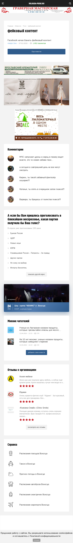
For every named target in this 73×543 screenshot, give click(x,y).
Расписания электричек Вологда (34, 494)
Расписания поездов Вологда (33, 453)
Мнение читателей (18, 321)
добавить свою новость (36, 352)
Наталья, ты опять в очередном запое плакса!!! (41, 189)
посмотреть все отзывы (36, 427)
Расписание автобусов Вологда (34, 484)
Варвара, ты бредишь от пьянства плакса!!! (40, 199)
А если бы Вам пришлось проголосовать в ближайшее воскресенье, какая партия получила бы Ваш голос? (34, 219)
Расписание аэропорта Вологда (34, 505)
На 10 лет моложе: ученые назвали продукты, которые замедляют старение (41, 340)
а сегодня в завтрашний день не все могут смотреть (39, 168)
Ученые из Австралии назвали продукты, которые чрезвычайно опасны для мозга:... (40, 329)
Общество (12, 43)
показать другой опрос (36, 274)
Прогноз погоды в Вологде (32, 474)
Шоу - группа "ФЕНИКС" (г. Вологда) (29, 306)
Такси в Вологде (27, 463)
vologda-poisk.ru (36, 3)
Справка (12, 444)
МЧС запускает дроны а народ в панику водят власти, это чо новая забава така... (41, 158)
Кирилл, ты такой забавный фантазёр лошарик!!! (37, 179)
